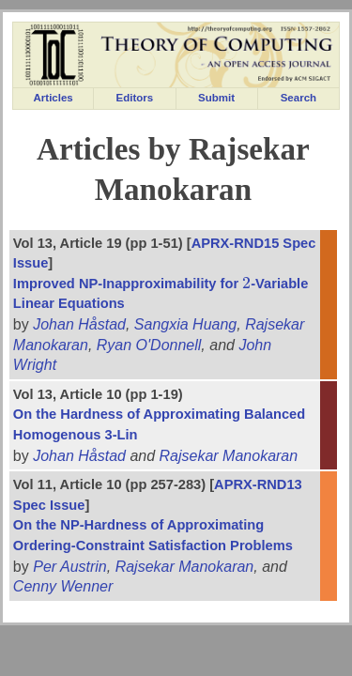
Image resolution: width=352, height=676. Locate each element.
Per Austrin (70, 567)
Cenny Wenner (63, 586)
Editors (135, 97)
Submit (216, 97)
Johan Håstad (79, 324)
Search (298, 97)
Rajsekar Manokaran (229, 456)
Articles (53, 97)
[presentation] (246, 283)
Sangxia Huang (185, 324)
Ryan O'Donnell (149, 345)
